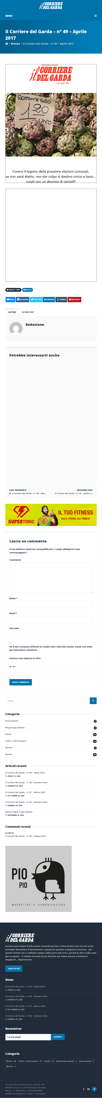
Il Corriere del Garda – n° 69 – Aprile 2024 (25, 772)
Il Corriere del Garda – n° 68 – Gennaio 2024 (26, 782)
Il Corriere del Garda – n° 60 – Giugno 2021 (25, 836)
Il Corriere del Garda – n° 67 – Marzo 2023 (25, 792)
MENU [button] (51, 15)
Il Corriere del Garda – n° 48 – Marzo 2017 (32, 493)
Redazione (35, 324)
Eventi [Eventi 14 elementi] (49, 1061)
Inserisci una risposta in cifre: (25, 658)
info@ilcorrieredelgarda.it (15, 1094)
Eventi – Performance (15, 741)
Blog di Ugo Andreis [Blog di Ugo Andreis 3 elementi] (66, 1061)
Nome (13, 598)
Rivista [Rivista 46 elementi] (11, 1061)
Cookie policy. (40, 1094)
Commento (15, 560)
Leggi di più (14, 968)
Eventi (8, 734)
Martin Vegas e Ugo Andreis (18, 812)
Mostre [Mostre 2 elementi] (10, 1066)
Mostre (8, 747)
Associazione (11, 721)
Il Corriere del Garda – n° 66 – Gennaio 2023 (26, 802)
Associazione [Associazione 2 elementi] (86, 1061)
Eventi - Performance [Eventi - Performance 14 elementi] (30, 1061)
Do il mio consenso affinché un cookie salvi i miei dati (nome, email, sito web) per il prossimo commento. (50, 648)
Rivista (15, 43)
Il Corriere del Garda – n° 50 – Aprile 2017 (74, 493)
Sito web (14, 628)
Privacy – (31, 1094)
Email (13, 613)
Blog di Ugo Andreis (15, 727)
